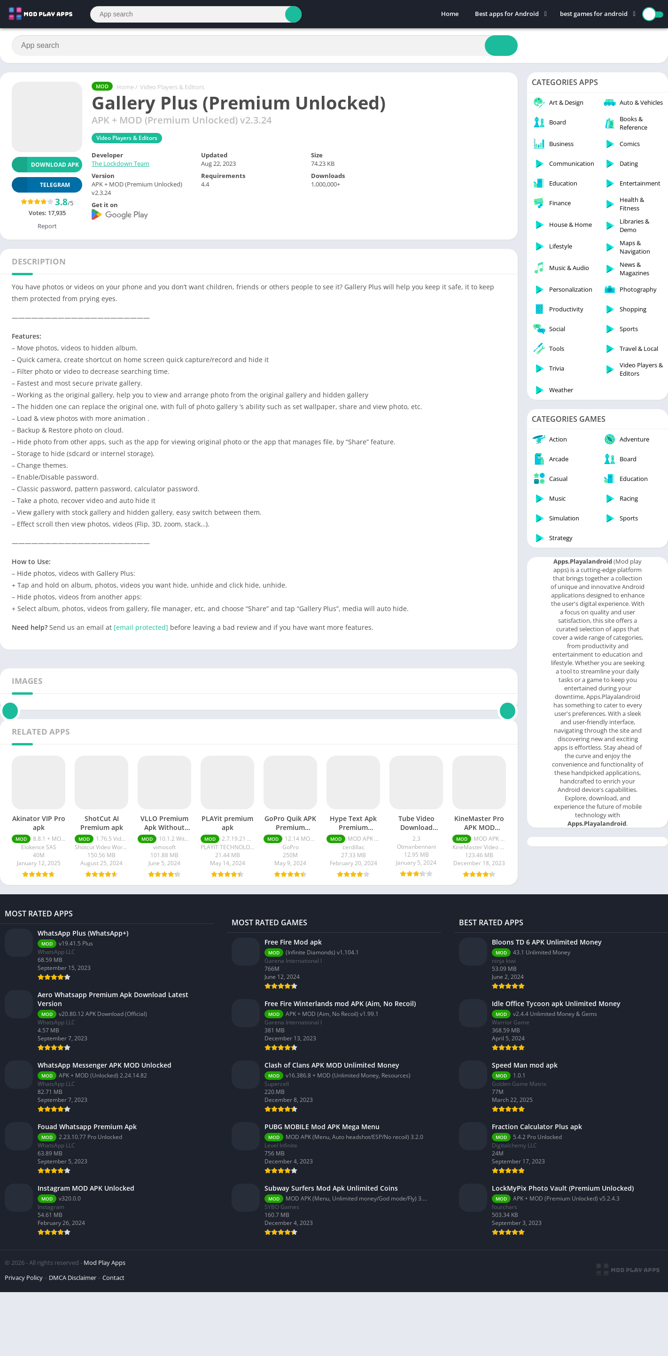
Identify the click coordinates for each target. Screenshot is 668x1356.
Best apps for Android (507, 14)
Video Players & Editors (172, 87)
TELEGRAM (41, 185)
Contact (113, 1344)
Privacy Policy (24, 1344)
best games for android (594, 14)
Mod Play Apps (104, 1329)
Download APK (45, 164)
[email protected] (141, 627)
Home (449, 14)
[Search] (196, 14)
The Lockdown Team (120, 163)
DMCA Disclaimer (72, 1344)
